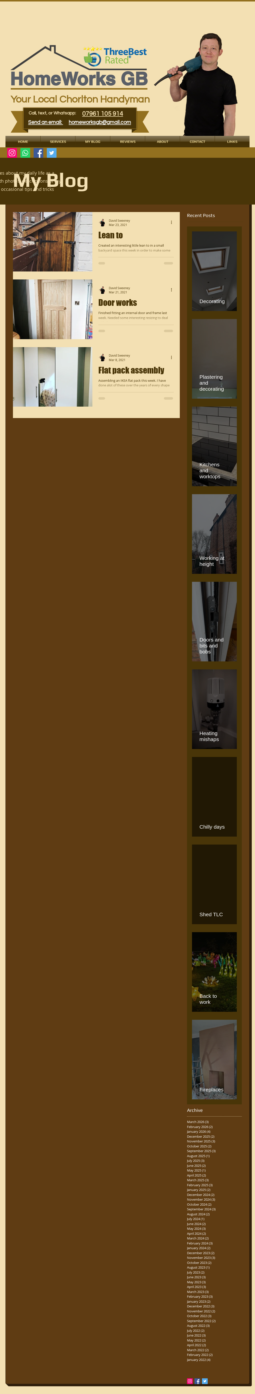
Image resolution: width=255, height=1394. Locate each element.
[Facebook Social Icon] (38, 153)
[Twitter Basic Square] (205, 1381)
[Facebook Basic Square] (197, 1381)
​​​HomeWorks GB (79, 79)
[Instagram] (12, 153)
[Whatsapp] (25, 153)
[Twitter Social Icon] (52, 153)
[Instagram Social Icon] (190, 1381)
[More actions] (173, 222)
